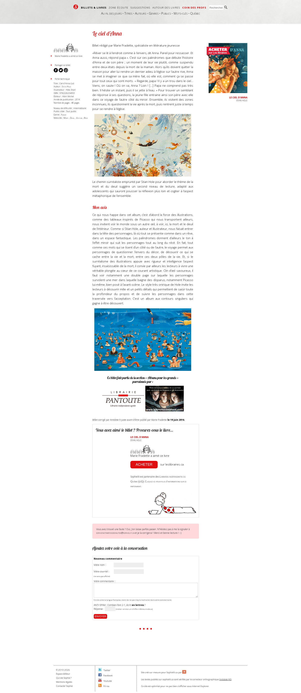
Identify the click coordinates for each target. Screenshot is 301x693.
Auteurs (140, 13)
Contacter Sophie (64, 685)
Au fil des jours (111, 13)
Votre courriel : (101, 571)
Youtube (107, 680)
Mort (66, 117)
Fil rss (106, 686)
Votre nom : (100, 565)
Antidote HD (225, 679)
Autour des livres (166, 7)
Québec (195, 13)
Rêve (86, 117)
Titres (128, 13)
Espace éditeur (63, 673)
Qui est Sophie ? (63, 677)
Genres (153, 13)
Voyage (79, 117)
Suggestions (140, 7)
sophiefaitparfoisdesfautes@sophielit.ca (115, 533)
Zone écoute (118, 7)
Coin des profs (194, 7)
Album (63, 114)
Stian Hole (66, 86)
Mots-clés (180, 13)
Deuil (72, 117)
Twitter (106, 670)
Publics (166, 13)
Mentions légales (64, 681)
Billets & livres (94, 7)
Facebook (108, 675)
